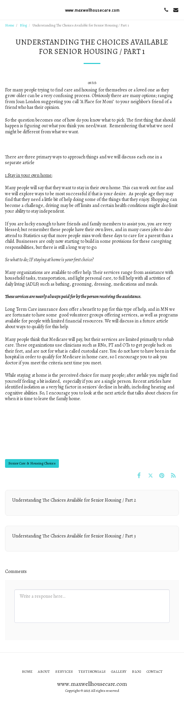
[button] (7, 9)
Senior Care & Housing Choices (32, 463)
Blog (23, 25)
